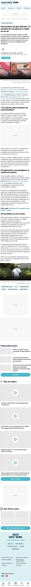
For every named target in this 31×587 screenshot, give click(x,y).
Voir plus (15, 375)
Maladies (13, 18)
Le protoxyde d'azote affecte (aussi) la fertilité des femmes (22, 359)
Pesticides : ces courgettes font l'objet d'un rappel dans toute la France (15, 427)
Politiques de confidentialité (20, 560)
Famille (19, 8)
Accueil (3, 18)
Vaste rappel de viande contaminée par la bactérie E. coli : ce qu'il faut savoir (15, 474)
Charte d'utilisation (7, 563)
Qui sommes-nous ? (8, 557)
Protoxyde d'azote (7, 23)
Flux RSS (4, 565)
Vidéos (9, 585)
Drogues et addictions (22, 18)
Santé (3, 8)
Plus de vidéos (10, 382)
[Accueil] (15, 537)
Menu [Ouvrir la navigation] (28, 585)
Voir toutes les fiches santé (15, 528)
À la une (3, 585)
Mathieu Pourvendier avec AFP (13, 53)
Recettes (10, 543)
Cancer (22, 546)
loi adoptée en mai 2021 (16, 248)
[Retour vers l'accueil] (15, 3)
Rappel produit (19, 543)
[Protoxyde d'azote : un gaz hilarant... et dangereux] (15, 271)
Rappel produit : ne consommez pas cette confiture (14, 450)
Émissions (27, 8)
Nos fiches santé (11, 509)
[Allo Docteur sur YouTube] (7, 576)
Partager (6, 58)
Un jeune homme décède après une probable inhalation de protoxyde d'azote (22, 368)
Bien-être (10, 8)
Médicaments (15, 549)
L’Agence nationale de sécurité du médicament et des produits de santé (14, 93)
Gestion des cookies (22, 557)
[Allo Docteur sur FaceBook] (3, 576)
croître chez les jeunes (9, 89)
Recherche (21, 585)
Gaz (16, 286)
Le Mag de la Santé (12, 546)
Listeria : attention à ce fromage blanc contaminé (14, 404)
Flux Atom (18, 565)
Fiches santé (15, 585)
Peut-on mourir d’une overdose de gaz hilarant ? (21, 351)
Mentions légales (6, 559)
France (4, 289)
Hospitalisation (12, 289)
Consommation (24, 286)
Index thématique (21, 563)
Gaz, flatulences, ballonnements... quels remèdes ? (8, 520)
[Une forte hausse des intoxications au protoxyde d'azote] (15, 70)
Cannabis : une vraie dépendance (21, 520)
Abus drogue (23, 289)
